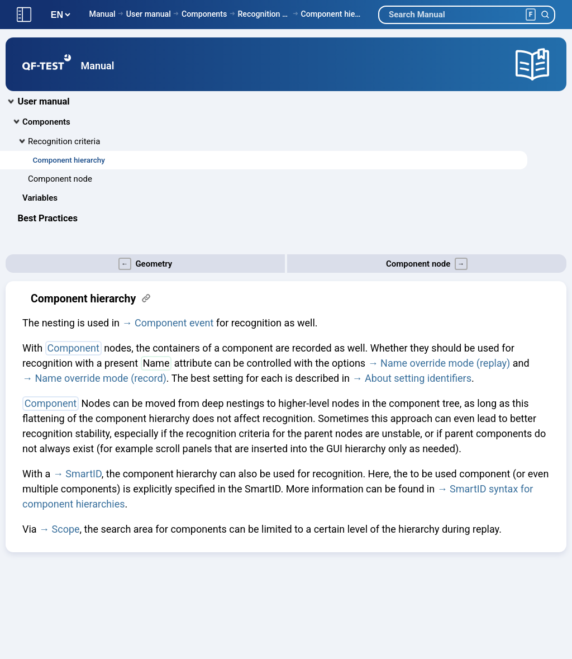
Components (204, 14)
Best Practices (48, 218)
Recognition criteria (263, 14)
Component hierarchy (331, 14)
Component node (60, 179)
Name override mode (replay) (445, 363)
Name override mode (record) (100, 378)
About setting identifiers (418, 378)
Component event (174, 323)
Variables (40, 198)
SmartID (83, 474)
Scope (66, 529)
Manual (102, 14)
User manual (148, 14)
